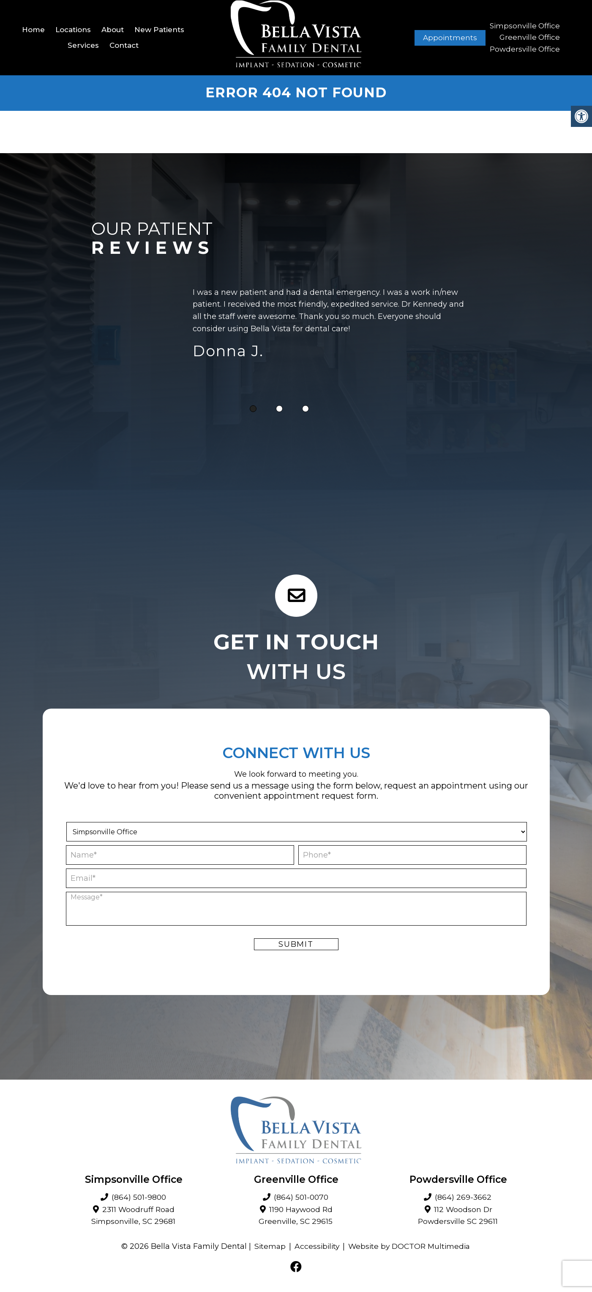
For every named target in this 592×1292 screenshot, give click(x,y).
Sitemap (267, 1246)
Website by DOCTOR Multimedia (410, 1246)
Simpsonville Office (525, 26)
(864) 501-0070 (301, 1197)
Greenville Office (529, 37)
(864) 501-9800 (138, 1197)
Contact (124, 45)
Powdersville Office (525, 49)
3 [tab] (305, 409)
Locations (73, 29)
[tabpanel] (332, 325)
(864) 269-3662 (463, 1197)
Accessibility (315, 1246)
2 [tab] (279, 409)
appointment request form (320, 796)
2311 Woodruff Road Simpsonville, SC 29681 (133, 1216)
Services (83, 45)
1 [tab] (253, 409)
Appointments (450, 37)
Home (33, 29)
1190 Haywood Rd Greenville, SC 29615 (295, 1216)
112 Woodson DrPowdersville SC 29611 (458, 1216)
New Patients (159, 29)
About (112, 29)
